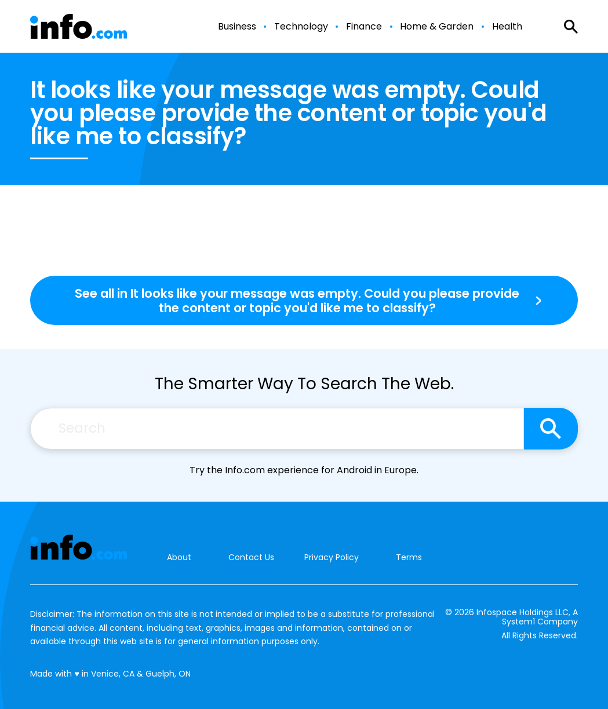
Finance (364, 26)
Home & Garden (437, 26)
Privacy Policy (331, 557)
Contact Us (251, 557)
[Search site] (551, 428)
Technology (301, 26)
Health (507, 26)
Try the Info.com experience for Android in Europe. (304, 470)
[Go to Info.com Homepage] (78, 26)
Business (237, 26)
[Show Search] (571, 27)
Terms (409, 557)
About (179, 557)
